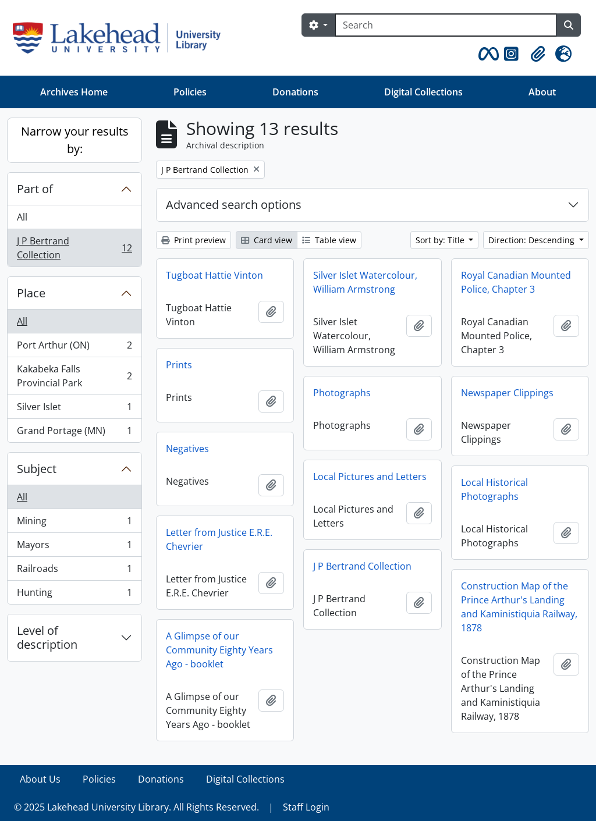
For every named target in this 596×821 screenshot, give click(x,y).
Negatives (187, 448)
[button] (486, 54)
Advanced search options (233, 204)
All (22, 217)
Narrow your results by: (75, 140)
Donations (295, 92)
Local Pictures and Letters (370, 476)
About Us (40, 779)
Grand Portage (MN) (74, 433)
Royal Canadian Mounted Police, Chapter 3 (516, 282)
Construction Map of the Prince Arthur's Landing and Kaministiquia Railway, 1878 (519, 607)
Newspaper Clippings (507, 392)
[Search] (446, 25)
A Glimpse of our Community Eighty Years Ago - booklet (219, 650)
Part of (35, 189)
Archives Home (74, 92)
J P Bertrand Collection (74, 247)
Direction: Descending (532, 240)
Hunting (74, 594)
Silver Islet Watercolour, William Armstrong (365, 282)
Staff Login (306, 807)
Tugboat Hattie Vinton (214, 275)
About (542, 92)
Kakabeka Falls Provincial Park (74, 375)
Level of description (47, 637)
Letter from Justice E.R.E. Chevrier (219, 539)
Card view (266, 240)
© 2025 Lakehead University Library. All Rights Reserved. (136, 807)
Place (31, 293)
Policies (190, 92)
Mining (74, 523)
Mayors (74, 547)
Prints (179, 364)
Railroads (74, 571)
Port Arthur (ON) (74, 347)
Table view (329, 240)
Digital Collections (423, 92)
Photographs (342, 392)
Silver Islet (74, 409)
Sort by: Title (441, 240)
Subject (36, 469)
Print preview (193, 240)
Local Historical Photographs (494, 489)
